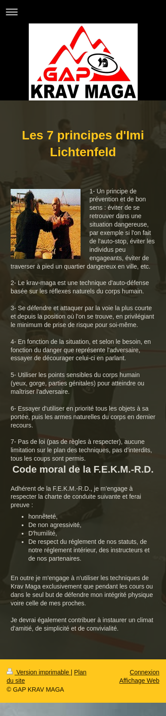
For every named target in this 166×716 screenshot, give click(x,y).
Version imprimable (39, 672)
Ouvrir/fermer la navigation (83, 11)
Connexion (144, 672)
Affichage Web (139, 680)
